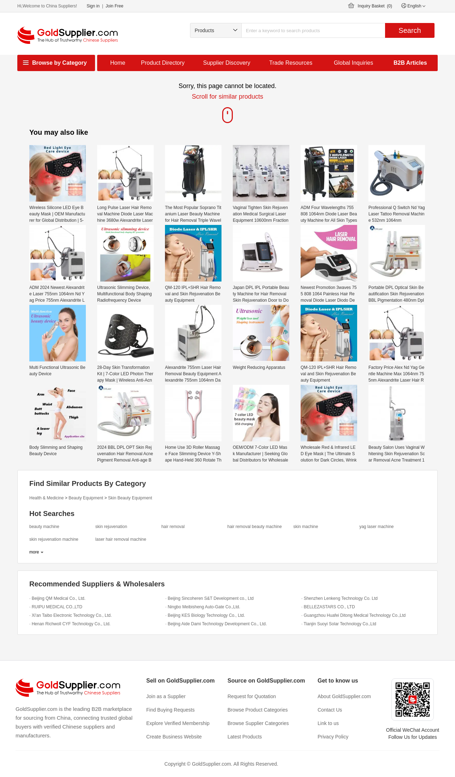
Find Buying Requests (170, 710)
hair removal (173, 526)
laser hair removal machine (120, 539)
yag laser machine (376, 526)
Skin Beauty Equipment (130, 497)
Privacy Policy (333, 737)
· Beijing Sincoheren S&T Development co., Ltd (209, 598)
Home (117, 63)
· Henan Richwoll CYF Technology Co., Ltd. (70, 623)
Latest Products (245, 737)
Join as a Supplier (165, 696)
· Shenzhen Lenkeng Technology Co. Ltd (339, 598)
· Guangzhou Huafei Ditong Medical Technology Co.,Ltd (353, 615)
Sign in (93, 6)
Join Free (114, 6)
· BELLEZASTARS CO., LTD (328, 606)
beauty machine (44, 526)
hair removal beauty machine (254, 526)
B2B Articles (410, 63)
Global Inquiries (353, 63)
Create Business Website (174, 737)
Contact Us (330, 710)
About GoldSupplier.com (344, 696)
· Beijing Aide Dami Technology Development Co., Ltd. (216, 623)
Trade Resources (290, 63)
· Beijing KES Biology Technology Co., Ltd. (205, 615)
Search (409, 30)
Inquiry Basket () (375, 6)
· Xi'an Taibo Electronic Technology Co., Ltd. (70, 615)
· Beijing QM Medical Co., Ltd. (57, 598)
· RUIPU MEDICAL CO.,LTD (55, 606)
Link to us (328, 723)
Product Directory (163, 63)
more (34, 552)
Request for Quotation (252, 696)
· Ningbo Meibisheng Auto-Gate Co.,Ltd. (202, 606)
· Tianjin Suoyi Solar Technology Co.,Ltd (338, 623)
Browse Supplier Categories (258, 723)
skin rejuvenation (111, 526)
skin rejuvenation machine (53, 539)
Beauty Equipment (86, 497)
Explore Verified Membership (177, 723)
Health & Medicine (46, 497)
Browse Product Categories (258, 710)
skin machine (305, 526)
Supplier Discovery (226, 63)
